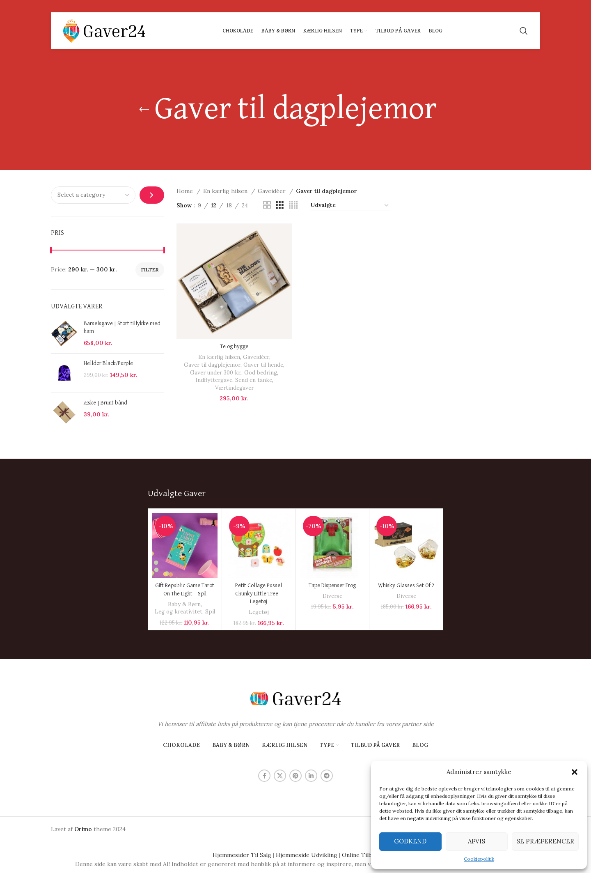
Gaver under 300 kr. (215, 372)
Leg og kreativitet (178, 611)
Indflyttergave (213, 380)
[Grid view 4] (293, 205)
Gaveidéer (272, 191)
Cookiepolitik (479, 859)
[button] (574, 772)
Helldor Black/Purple (108, 363)
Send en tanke (253, 380)
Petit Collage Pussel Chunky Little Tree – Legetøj (258, 593)
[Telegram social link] (327, 776)
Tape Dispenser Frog (332, 585)
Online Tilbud (360, 855)
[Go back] (144, 109)
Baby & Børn (184, 604)
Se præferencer (545, 841)
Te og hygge (234, 346)
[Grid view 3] (280, 205)
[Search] (523, 31)
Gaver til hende (263, 364)
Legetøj (259, 612)
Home (185, 191)
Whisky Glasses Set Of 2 (406, 585)
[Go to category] (152, 195)
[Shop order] (350, 205)
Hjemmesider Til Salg (242, 855)
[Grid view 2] (267, 205)
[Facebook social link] (264, 776)
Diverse (332, 596)
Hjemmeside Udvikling (306, 855)
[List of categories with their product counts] (93, 195)
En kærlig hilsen (226, 191)
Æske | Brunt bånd (105, 403)
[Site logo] (104, 30)
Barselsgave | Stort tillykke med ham (122, 328)
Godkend (410, 841)
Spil (210, 611)
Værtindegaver (234, 387)
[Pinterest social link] (295, 776)
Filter (149, 269)
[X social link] (280, 776)
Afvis (476, 841)
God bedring (260, 372)
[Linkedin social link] (311, 776)
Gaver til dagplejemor (212, 364)
